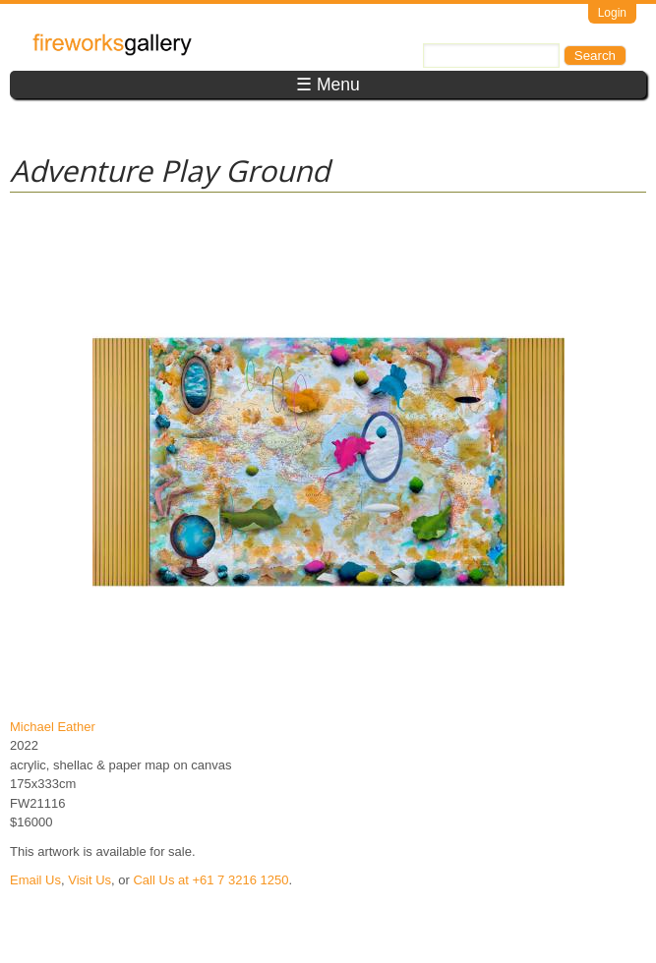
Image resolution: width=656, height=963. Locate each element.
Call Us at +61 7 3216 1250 (210, 880)
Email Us (35, 880)
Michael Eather (52, 726)
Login (612, 13)
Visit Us (89, 880)
